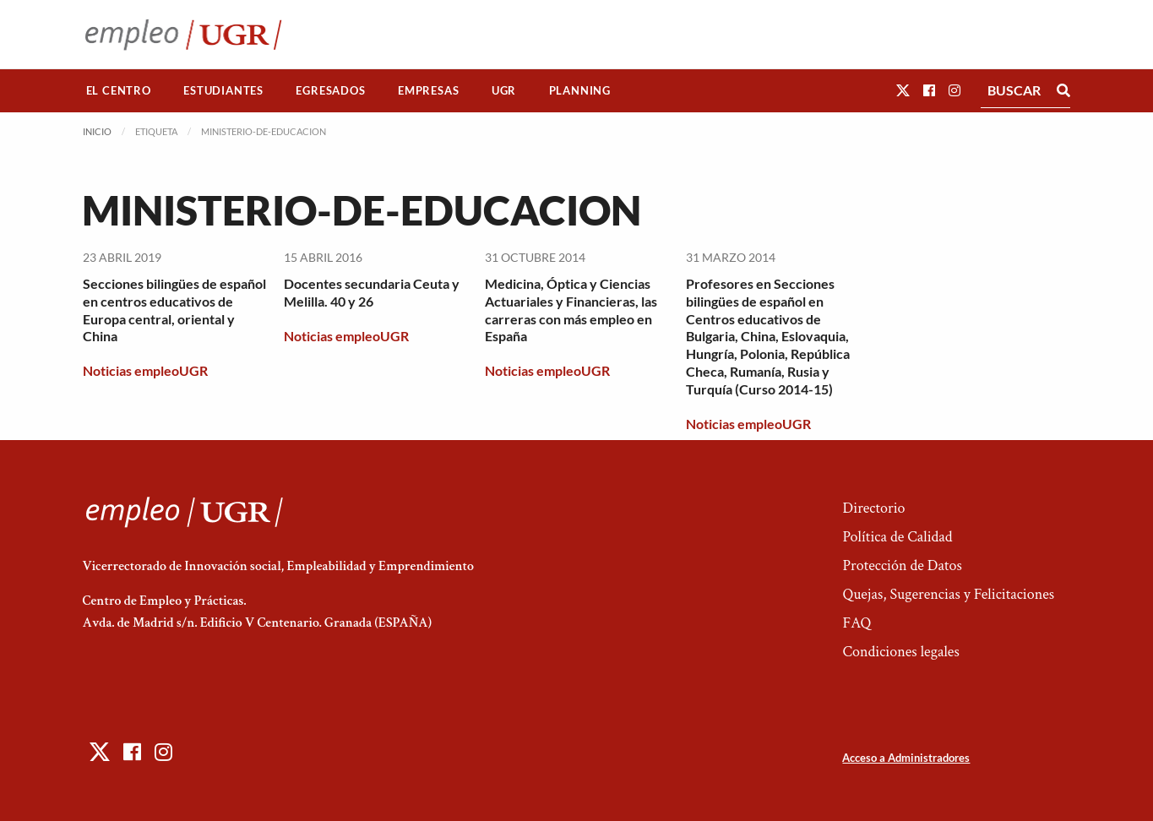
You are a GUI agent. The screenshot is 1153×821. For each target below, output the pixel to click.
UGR (504, 90)
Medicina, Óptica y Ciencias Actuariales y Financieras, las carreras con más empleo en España (571, 309)
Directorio (873, 508)
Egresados (330, 90)
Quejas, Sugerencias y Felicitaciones (948, 594)
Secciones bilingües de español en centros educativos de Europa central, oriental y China (174, 309)
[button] (902, 89)
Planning (580, 90)
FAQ (856, 623)
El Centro (118, 90)
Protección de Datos (901, 565)
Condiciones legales (900, 651)
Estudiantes (223, 90)
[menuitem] (119, 90)
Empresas (428, 90)
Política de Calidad (897, 536)
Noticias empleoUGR (145, 370)
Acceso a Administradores (906, 757)
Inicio (97, 131)
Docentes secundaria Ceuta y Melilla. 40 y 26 (372, 292)
